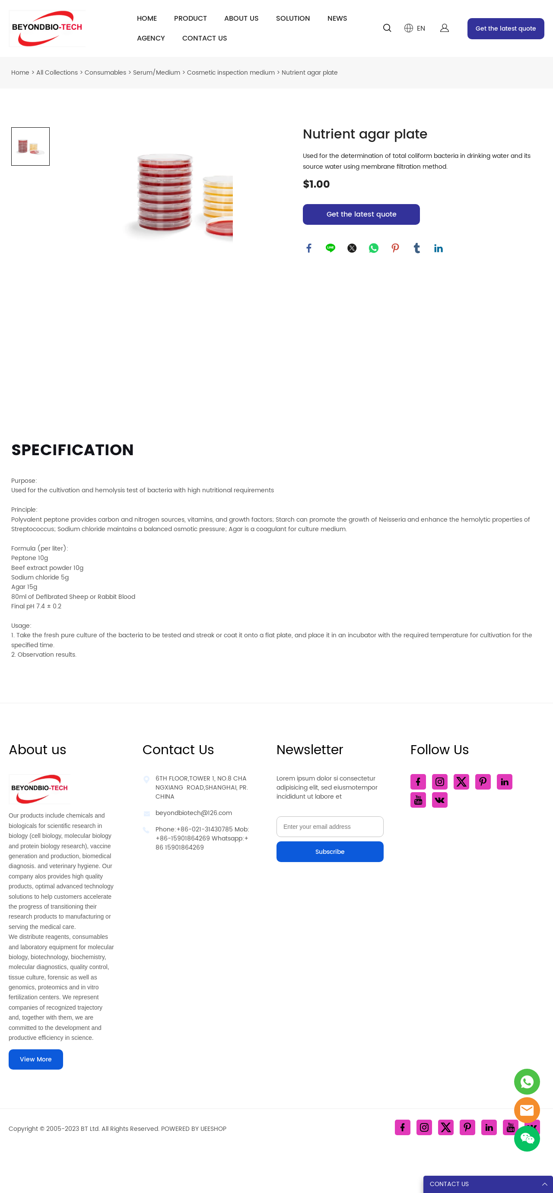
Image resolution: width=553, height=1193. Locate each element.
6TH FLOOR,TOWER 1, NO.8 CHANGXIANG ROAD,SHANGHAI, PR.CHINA (202, 787)
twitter (352, 248)
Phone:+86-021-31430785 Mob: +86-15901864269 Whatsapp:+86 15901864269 (202, 838)
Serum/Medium (156, 73)
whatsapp (374, 248)
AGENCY (151, 38)
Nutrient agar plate (310, 73)
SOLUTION (293, 18)
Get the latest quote (506, 29)
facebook (309, 248)
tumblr (417, 248)
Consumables (105, 73)
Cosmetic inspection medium (231, 73)
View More (36, 1059)
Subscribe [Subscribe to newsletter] (330, 852)
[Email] (330, 826)
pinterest (395, 248)
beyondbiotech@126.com (194, 813)
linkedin (438, 248)
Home (20, 73)
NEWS (337, 18)
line (330, 248)
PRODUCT (190, 18)
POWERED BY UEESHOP (193, 1129)
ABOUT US (241, 18)
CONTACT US (204, 38)
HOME (147, 18)
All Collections (57, 73)
